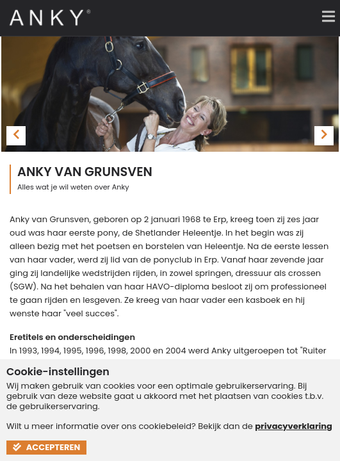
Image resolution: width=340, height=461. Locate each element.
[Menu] (324, 16)
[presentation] (16, 135)
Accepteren (46, 447)
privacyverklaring (293, 426)
